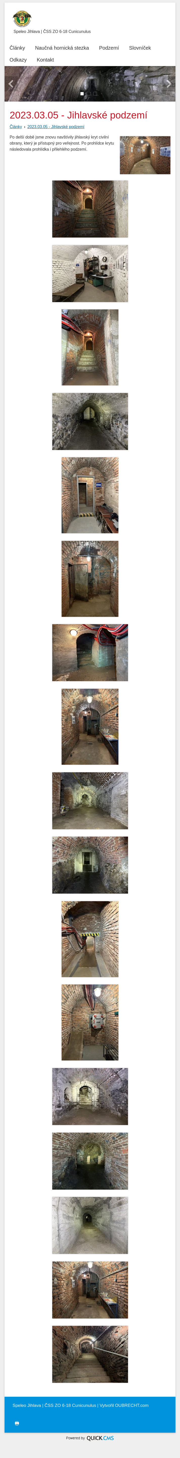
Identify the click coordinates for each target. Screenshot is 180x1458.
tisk (16, 1423)
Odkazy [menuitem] (18, 60)
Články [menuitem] (17, 48)
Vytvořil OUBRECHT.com (124, 1405)
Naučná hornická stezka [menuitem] (62, 48)
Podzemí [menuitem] (109, 48)
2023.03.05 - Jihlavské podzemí (55, 127)
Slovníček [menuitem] (140, 48)
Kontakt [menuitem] (45, 60)
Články (16, 127)
